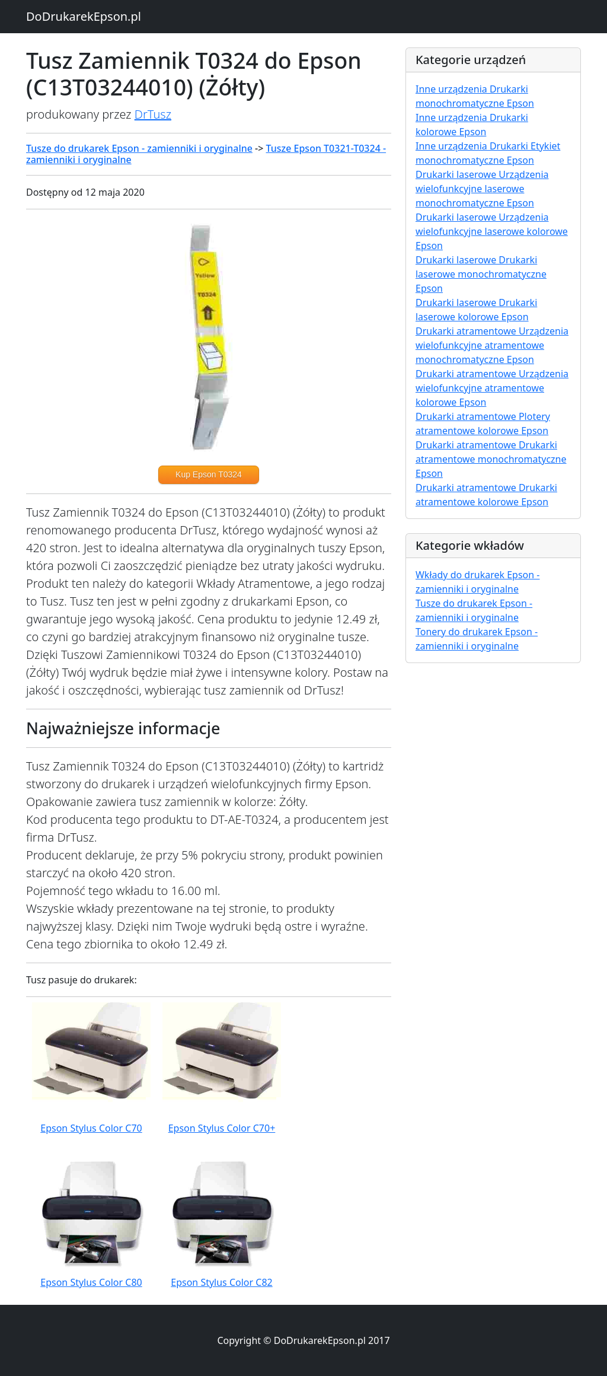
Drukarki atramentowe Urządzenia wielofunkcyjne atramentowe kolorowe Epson (492, 388)
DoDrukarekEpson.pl (83, 16)
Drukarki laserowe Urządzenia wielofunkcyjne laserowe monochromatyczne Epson (482, 188)
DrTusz (153, 114)
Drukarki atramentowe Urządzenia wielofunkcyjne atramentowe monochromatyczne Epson (492, 345)
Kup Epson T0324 (208, 474)
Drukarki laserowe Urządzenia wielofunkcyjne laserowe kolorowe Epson (492, 231)
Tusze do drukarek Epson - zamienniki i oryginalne (139, 148)
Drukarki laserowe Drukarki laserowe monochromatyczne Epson (481, 274)
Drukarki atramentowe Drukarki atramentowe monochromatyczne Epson (491, 459)
